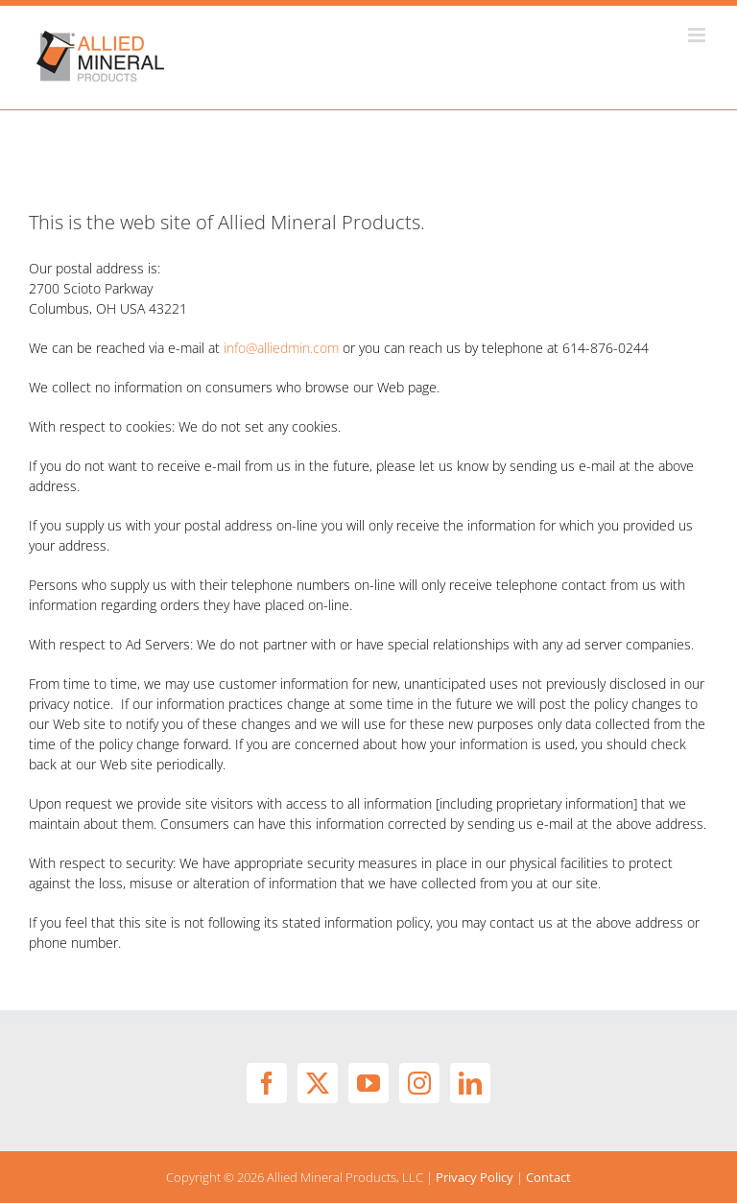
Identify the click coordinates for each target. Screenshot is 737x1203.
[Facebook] (267, 1083)
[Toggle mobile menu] (698, 35)
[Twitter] (317, 1083)
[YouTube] (368, 1083)
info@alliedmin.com (281, 348)
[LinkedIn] (470, 1083)
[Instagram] (419, 1083)
